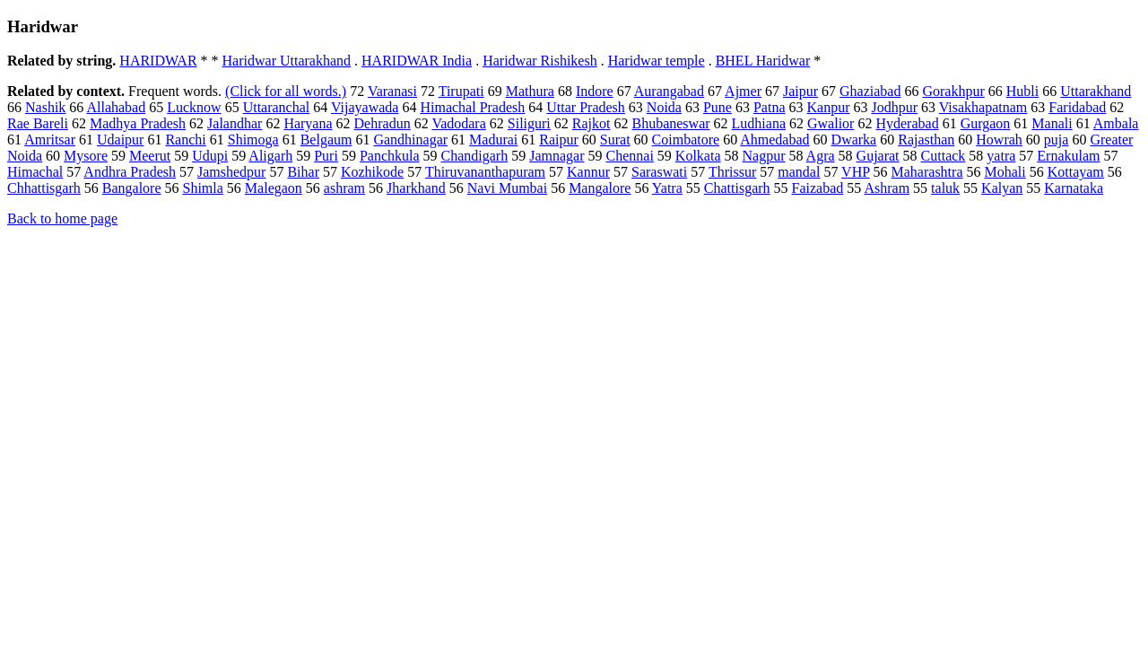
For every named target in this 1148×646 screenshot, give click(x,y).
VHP (855, 171)
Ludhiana (759, 123)
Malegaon (273, 188)
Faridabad (1077, 107)
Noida (664, 107)
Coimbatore (686, 139)
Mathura (530, 91)
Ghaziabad (869, 91)
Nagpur (763, 155)
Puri (326, 155)
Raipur (558, 139)
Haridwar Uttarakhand (287, 60)
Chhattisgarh (44, 188)
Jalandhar (234, 123)
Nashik (45, 107)
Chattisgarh (737, 188)
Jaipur (800, 91)
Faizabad (818, 188)
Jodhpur (894, 107)
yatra (1001, 155)
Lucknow (194, 107)
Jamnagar (556, 155)
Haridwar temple (656, 60)
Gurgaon (986, 123)
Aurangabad (669, 91)
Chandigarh (475, 155)
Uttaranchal (276, 107)
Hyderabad (906, 123)
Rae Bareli (37, 123)
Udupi (210, 155)
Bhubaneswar (670, 123)
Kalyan (1001, 188)
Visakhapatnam (983, 107)
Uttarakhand (1095, 91)
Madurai (493, 139)
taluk (945, 188)
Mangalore (600, 188)
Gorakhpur (953, 91)
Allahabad (115, 107)
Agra (820, 155)
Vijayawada (364, 107)
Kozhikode (372, 171)
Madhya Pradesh (138, 123)
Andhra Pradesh (129, 171)
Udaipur (120, 139)
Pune (717, 107)
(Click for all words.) (285, 91)
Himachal (35, 171)
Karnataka (1073, 188)
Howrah (999, 139)
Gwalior (830, 123)
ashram (344, 188)
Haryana (307, 123)
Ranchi (185, 139)
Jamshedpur (231, 171)
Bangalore (131, 188)
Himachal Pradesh (472, 107)
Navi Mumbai (507, 188)
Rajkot (591, 123)
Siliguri (529, 123)
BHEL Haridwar (763, 60)
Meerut (149, 155)
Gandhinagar (410, 139)
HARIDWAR (157, 60)
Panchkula (390, 155)
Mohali (1004, 171)
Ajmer (743, 91)
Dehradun (382, 123)
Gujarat (878, 155)
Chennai (630, 155)
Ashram (886, 188)
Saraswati (659, 171)
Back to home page (62, 218)
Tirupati (461, 91)
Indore (594, 91)
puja (1056, 139)
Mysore (86, 155)
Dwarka (854, 139)
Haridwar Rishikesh (540, 60)
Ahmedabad (774, 139)
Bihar (303, 171)
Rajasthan (926, 139)
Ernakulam (1068, 155)
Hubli (1022, 91)
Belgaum (326, 139)
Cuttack (943, 155)
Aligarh (270, 155)
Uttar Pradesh (585, 107)
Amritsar (49, 139)
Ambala (1116, 123)
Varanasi (392, 91)
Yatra (667, 188)
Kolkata (698, 155)
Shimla (203, 188)
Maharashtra (927, 171)
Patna (769, 107)
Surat (615, 139)
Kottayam (1076, 171)
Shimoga (253, 139)
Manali (1051, 123)
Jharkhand (416, 188)
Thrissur (732, 171)
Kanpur (827, 107)
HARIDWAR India (416, 60)
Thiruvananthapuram (485, 171)
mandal (799, 171)
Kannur (588, 171)
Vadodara (458, 123)
